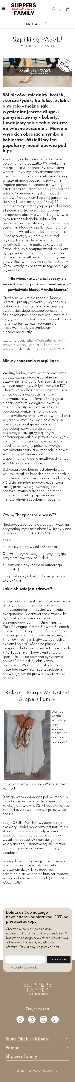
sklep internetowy (29, 1070)
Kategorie (37, 23)
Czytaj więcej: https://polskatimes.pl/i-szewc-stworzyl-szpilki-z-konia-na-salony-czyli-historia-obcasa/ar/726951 (34, 345)
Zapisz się (59, 959)
